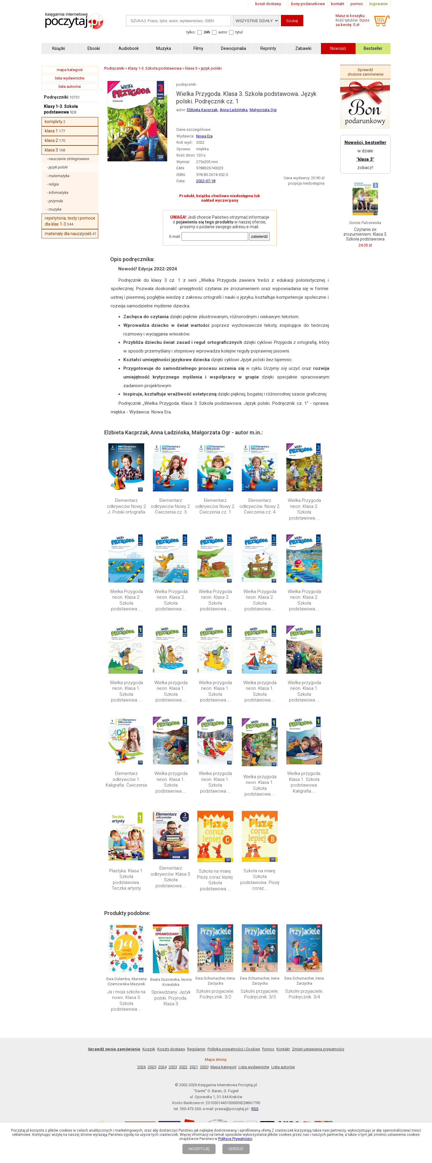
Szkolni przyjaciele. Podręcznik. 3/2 (215, 994)
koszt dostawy (268, 3)
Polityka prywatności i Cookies (233, 1049)
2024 (162, 1067)
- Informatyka (57, 192)
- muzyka (54, 209)
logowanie (378, 3)
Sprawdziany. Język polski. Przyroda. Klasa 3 (170, 997)
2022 (183, 1067)
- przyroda (55, 201)
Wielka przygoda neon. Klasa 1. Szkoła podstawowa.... (126, 691)
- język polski (57, 167)
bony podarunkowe (308, 3)
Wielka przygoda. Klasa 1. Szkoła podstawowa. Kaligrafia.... (304, 782)
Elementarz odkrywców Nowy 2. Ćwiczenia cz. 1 (215, 506)
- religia (53, 184)
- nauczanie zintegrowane (68, 159)
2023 (173, 1067)
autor (222, 32)
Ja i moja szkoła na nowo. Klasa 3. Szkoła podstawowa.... (126, 1000)
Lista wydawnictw (254, 1067)
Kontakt (283, 1049)
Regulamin (196, 1049)
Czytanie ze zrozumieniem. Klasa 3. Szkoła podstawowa (365, 234)
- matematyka (58, 176)
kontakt (337, 3)
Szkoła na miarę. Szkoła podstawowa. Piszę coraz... (259, 879)
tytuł (239, 32)
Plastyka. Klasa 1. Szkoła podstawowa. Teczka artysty (126, 879)
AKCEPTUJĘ (199, 1149)
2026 (141, 1067)
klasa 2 (51, 140)
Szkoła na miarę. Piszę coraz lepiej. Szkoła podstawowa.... (215, 879)
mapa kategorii (70, 70)
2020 (204, 1067)
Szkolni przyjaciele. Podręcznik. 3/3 (260, 994)
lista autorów (70, 86)
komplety (53, 121)
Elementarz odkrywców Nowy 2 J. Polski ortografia (126, 506)
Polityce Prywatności (235, 1139)
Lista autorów (283, 1067)
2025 (152, 1067)
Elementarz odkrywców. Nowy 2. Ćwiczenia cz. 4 (259, 506)
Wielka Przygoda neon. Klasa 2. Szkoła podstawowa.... (304, 509)
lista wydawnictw (69, 78)
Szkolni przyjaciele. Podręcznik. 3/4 (304, 994)
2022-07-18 (205, 181)
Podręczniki (56, 97)
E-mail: (175, 236)
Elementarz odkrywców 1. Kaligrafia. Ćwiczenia (126, 779)
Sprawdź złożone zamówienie (365, 72)
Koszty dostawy (171, 1049)
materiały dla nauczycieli (68, 233)
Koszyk (148, 1049)
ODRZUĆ (236, 1149)
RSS (255, 1109)
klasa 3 (51, 150)
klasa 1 (51, 130)
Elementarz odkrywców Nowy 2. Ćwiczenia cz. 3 (171, 506)
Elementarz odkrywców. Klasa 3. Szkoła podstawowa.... (170, 876)
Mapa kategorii (223, 1067)
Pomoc (268, 1049)
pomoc (356, 3)
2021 (194, 1067)
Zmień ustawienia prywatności (318, 1049)
